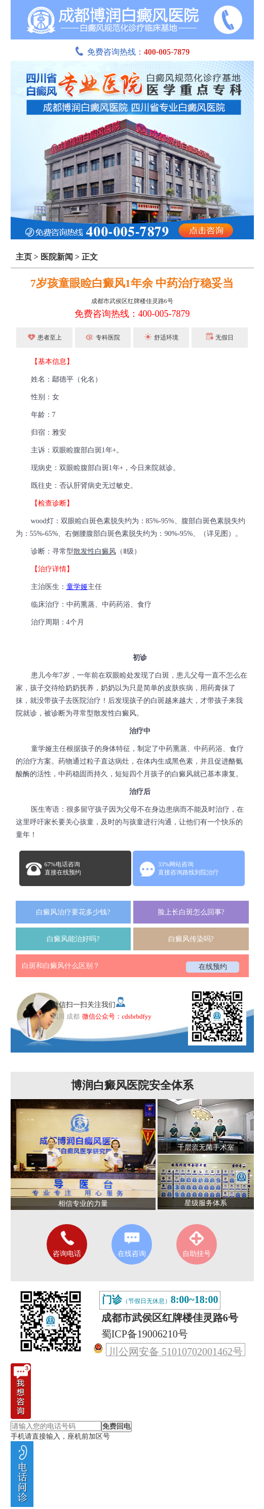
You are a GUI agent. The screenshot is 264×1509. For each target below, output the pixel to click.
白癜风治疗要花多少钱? (73, 912)
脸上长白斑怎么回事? (191, 912)
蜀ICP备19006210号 (144, 1333)
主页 (24, 257)
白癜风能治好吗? (73, 939)
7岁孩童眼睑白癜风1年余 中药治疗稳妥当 (132, 283)
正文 (90, 257)
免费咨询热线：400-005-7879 (132, 314)
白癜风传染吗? (191, 939)
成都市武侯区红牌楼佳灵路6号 (132, 301)
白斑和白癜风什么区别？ (61, 966)
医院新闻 (57, 257)
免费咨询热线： (132, 52)
